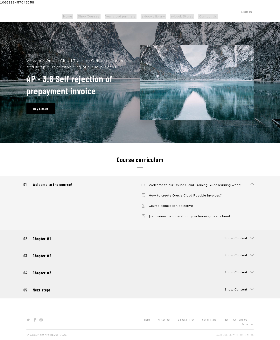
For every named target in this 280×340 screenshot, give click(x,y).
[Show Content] (252, 184)
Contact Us (204, 16)
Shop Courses (91, 16)
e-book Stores (179, 16)
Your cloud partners (121, 16)
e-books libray (186, 319)
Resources (248, 324)
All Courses (164, 319)
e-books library (152, 16)
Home (72, 16)
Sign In (246, 12)
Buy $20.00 (40, 108)
